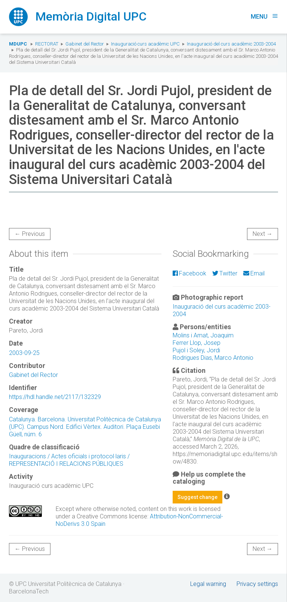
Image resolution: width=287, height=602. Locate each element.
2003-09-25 (24, 352)
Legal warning (208, 583)
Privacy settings (257, 583)
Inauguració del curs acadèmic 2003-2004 (231, 44)
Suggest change (197, 497)
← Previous (30, 233)
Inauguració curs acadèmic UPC (145, 44)
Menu (264, 16)
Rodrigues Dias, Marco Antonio (213, 357)
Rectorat (46, 44)
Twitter (224, 273)
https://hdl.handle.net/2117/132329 (55, 396)
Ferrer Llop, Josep (196, 342)
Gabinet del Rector (84, 44)
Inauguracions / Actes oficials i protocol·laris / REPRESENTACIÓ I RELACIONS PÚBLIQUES (69, 460)
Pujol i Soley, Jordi (196, 350)
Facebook (189, 273)
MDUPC (18, 44)
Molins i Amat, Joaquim (203, 335)
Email (254, 273)
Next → (262, 233)
